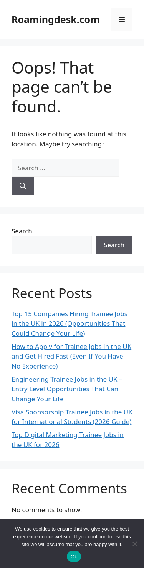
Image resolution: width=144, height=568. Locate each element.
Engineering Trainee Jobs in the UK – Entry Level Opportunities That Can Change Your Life (67, 389)
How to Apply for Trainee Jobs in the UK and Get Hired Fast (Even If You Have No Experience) (71, 356)
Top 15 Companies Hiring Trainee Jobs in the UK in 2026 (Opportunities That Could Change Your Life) (69, 323)
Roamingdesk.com (56, 19)
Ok (74, 557)
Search (22, 230)
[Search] (23, 186)
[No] (134, 544)
